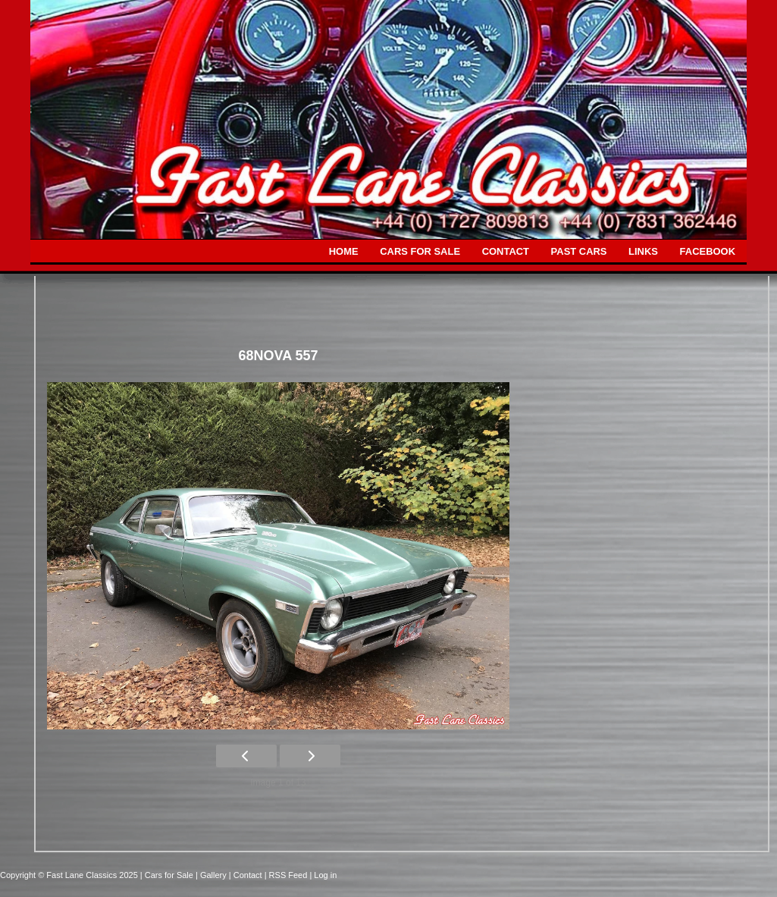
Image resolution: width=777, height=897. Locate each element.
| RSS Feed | (290, 875)
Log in (325, 875)
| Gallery (212, 875)
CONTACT (505, 251)
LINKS (643, 251)
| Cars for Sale (168, 875)
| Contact (247, 875)
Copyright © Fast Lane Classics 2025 (70, 875)
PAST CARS (579, 251)
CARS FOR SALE (420, 251)
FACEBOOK (707, 251)
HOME (344, 251)
